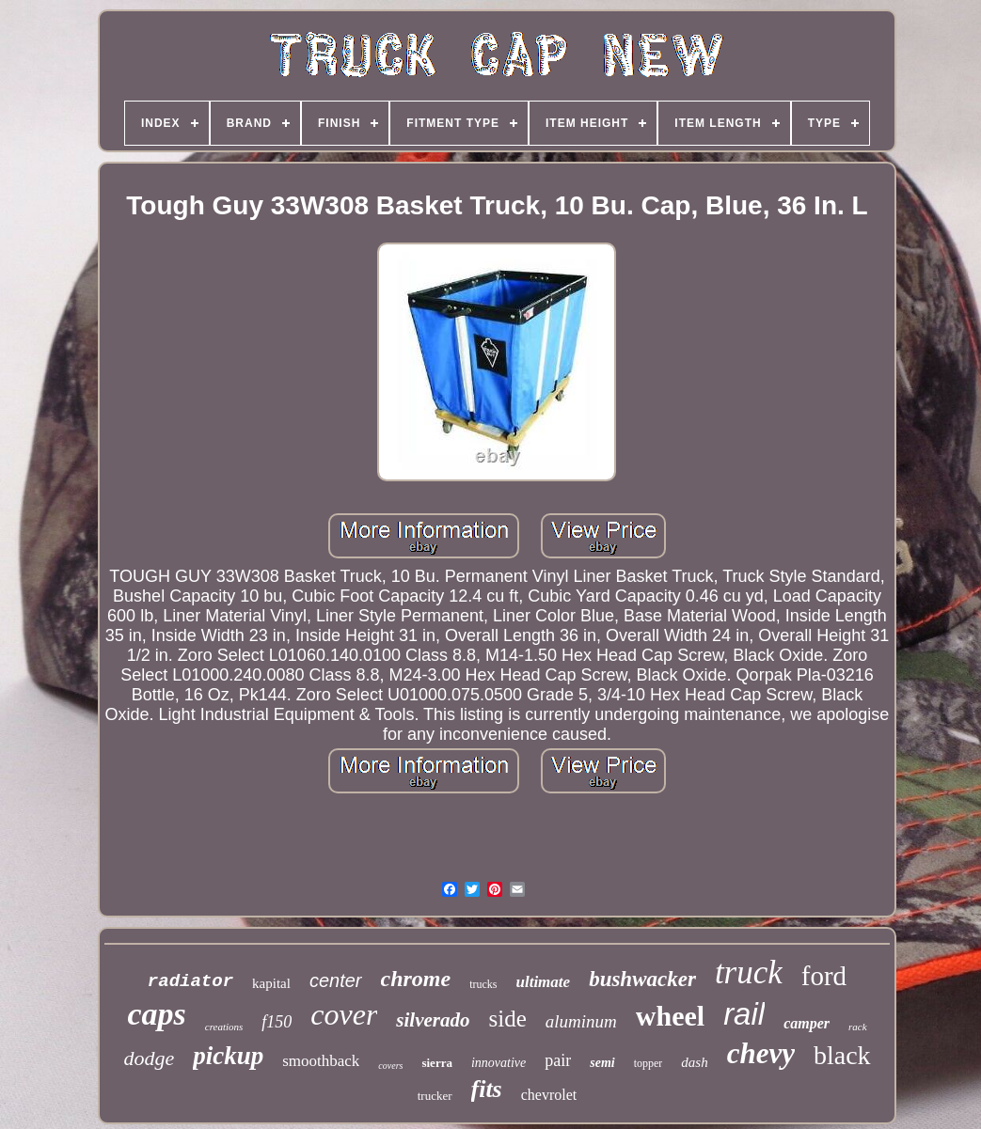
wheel (670, 1015)
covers (390, 1065)
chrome (416, 978)
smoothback (320, 1061)
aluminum (581, 1021)
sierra (436, 1063)
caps (156, 1013)
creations (224, 1026)
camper (806, 1023)
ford (824, 976)
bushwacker (642, 979)
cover (343, 1014)
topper (648, 1063)
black (842, 1055)
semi (602, 1063)
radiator (190, 981)
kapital (271, 983)
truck (749, 972)
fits (486, 1089)
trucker (435, 1096)
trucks (483, 984)
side (508, 1018)
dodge (148, 1058)
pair (558, 1060)
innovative (498, 1063)
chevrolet (549, 1095)
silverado (432, 1020)
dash (694, 1062)
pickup (228, 1056)
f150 (276, 1021)
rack (857, 1026)
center (335, 980)
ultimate (543, 982)
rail (744, 1013)
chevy (761, 1053)
